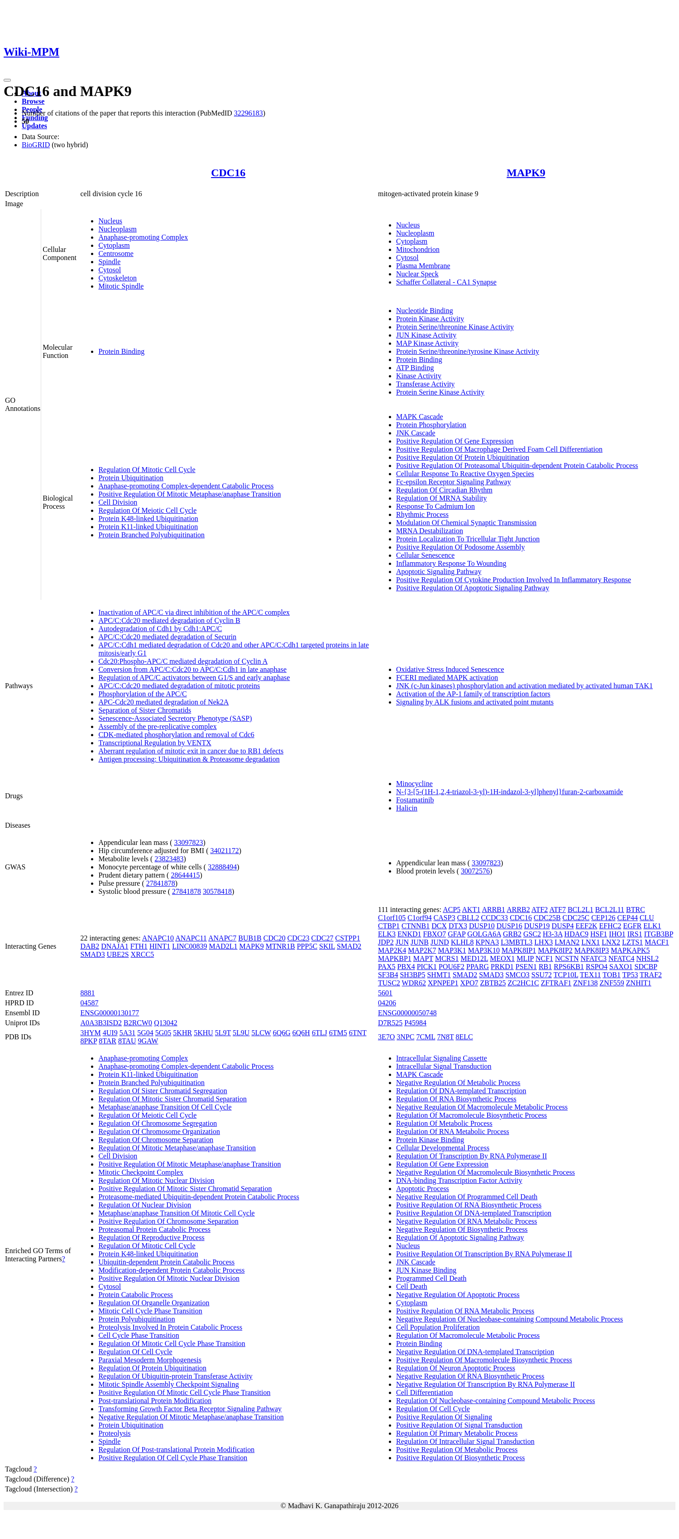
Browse (33, 101)
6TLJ (319, 1033)
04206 (387, 1003)
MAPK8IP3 (591, 950)
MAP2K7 (422, 950)
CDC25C (576, 917)
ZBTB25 (493, 983)
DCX (439, 926)
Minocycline (414, 783)
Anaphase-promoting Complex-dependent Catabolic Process (185, 486)
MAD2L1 (223, 946)
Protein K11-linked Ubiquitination (148, 527)
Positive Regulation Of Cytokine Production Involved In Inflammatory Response (513, 580)
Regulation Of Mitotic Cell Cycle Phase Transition (171, 1343)
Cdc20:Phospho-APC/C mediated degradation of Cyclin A (183, 661)
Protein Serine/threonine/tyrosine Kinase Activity (467, 351)
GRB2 (512, 934)
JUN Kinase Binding (426, 1270)
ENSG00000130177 (109, 1013)
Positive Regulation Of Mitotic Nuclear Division (168, 1278)
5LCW (261, 1033)
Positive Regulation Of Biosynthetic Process (460, 1458)
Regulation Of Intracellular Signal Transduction (465, 1441)
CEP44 (627, 917)
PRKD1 (502, 966)
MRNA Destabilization (429, 531)
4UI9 (110, 1033)
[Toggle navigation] (7, 80)
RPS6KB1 (569, 966)
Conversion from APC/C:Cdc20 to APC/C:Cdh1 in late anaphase (192, 669)
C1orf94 (419, 917)
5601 (385, 993)
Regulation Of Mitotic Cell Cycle (146, 469)
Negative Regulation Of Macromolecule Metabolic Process (482, 1107)
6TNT (358, 1033)
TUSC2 (389, 983)
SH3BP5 (412, 975)
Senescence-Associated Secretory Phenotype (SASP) (175, 718)
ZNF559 (612, 983)
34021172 (224, 850)
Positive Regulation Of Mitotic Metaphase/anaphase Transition (189, 494)
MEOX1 (502, 958)
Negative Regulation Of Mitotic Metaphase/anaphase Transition (190, 1417)
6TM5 (338, 1033)
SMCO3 (517, 975)
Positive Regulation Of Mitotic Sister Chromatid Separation (185, 1188)
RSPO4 (596, 966)
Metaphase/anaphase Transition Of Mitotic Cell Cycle (176, 1213)
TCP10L (566, 975)
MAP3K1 (452, 950)
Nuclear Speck (417, 274)
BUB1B (250, 938)
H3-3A (553, 934)
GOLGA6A (484, 934)
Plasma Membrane (423, 266)
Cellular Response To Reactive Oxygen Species (465, 474)
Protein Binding (121, 351)
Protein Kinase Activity (430, 319)
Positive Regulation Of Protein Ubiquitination (462, 457)
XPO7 (469, 983)
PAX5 (387, 966)
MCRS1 (447, 958)
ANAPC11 (191, 938)
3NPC (405, 1037)
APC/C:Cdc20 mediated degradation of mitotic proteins (179, 686)
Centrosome (115, 253)
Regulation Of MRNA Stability (441, 498)
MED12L (474, 958)
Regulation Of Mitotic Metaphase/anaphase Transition (177, 1148)
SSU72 (541, 975)
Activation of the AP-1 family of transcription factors (473, 694)
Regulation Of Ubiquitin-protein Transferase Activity (175, 1376)
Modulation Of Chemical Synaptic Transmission (466, 522)
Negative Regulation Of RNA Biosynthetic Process (470, 1376)
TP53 (630, 975)
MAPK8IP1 (519, 950)
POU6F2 (451, 966)
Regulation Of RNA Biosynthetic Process (456, 1099)
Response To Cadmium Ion (435, 506)
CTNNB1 (416, 926)
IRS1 (634, 934)
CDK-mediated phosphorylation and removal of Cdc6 (176, 734)
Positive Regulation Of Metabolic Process (456, 1449)
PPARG (477, 966)
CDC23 (298, 938)
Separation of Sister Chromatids (144, 710)
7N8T (445, 1037)
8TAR (107, 1041)
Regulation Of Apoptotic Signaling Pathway (460, 1237)
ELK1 (652, 926)
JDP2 (386, 942)
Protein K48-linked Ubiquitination (148, 518)
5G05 (163, 1033)
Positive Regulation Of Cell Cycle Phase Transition (172, 1458)
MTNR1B (280, 946)
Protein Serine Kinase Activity (440, 392)
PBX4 (406, 966)
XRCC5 (142, 954)
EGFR (632, 926)
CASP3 (444, 917)
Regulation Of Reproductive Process (151, 1237)
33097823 (188, 842)
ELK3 (387, 934)
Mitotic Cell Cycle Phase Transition (150, 1311)
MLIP (525, 958)
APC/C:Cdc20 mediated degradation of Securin (167, 637)
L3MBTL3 (516, 942)
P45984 (415, 1023)
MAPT (423, 958)
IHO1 (617, 934)
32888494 (222, 867)
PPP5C (307, 946)
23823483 (168, 859)
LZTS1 (632, 942)
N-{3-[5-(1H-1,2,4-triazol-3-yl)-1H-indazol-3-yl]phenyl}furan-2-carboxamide (509, 792)
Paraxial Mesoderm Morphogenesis (149, 1360)
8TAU (127, 1041)
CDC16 (228, 173)
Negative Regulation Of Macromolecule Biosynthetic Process (485, 1172)
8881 (87, 993)
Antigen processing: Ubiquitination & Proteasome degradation (188, 759)
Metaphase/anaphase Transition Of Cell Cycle (164, 1107)
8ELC (464, 1037)
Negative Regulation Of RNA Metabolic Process (466, 1221)
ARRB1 (493, 909)
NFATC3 (593, 958)
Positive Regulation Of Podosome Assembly (460, 547)
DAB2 (89, 946)
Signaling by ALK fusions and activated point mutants (475, 702)
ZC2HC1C (523, 983)
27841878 (160, 883)
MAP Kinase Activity (427, 343)
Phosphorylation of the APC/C (142, 694)
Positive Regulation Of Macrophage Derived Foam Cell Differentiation (499, 449)
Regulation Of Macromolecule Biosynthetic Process (471, 1115)
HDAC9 (576, 934)
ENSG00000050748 (407, 1013)
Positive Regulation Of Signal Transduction (459, 1425)
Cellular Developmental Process (442, 1148)
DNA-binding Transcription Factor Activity (459, 1180)
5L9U (241, 1033)
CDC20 (274, 938)
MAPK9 (526, 173)
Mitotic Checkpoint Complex (140, 1172)
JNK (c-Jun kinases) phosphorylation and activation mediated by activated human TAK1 (524, 686)
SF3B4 (388, 975)
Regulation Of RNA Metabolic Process (452, 1131)
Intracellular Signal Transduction (444, 1066)
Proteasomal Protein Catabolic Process (154, 1229)
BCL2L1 (580, 909)
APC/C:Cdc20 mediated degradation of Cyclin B (169, 620)
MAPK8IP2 (555, 950)
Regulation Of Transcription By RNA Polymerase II (471, 1156)
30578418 (217, 891)
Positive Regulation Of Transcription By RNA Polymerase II (484, 1254)
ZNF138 (585, 983)
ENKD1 (409, 934)
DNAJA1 (114, 946)
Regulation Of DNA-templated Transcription (461, 1091)
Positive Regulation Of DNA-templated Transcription (473, 1213)
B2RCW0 (138, 1023)
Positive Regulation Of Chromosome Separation (168, 1221)
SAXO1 (621, 966)
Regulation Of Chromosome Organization (159, 1131)
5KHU (203, 1033)
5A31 (128, 1033)
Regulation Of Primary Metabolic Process (456, 1433)
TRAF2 (651, 975)
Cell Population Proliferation (438, 1327)
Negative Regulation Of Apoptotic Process (458, 1294)
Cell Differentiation (424, 1392)
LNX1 (590, 942)
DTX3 (458, 926)
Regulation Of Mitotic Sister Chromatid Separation (172, 1099)
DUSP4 (563, 926)
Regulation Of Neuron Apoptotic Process (455, 1368)
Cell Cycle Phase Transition (138, 1335)
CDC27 (322, 938)
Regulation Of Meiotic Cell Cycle (147, 510)
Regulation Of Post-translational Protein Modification (176, 1449)
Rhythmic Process (422, 514)
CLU (647, 917)
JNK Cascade (415, 433)
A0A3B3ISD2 (101, 1023)
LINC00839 (189, 946)
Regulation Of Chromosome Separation (155, 1139)
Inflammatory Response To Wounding (451, 563)
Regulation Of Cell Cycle (135, 1352)
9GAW (148, 1041)
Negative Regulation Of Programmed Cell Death (466, 1197)
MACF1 (657, 942)
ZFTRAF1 (556, 983)
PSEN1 (526, 966)
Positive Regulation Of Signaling (444, 1417)
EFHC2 (610, 926)
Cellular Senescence (425, 555)
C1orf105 (392, 917)
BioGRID (36, 145)
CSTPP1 (347, 938)
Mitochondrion (418, 249)
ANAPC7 (222, 938)
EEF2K (587, 926)
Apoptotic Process (422, 1188)
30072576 (475, 871)
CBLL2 (468, 917)
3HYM (90, 1033)
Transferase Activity (425, 384)
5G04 (145, 1033)
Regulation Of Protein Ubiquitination (152, 1368)
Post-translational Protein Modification (154, 1400)
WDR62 (414, 983)
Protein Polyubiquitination (136, 1319)
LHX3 (543, 942)
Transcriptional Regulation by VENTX (154, 743)
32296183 (248, 113)
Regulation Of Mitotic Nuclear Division (156, 1180)
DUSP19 (537, 926)
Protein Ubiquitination (130, 478)
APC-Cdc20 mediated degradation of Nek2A (163, 702)
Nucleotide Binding (424, 310)
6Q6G (282, 1033)
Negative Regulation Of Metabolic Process (458, 1082)
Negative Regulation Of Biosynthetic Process (462, 1229)
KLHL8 (462, 942)
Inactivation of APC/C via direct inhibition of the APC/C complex (194, 612)
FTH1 (139, 946)
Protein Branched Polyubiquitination (151, 535)
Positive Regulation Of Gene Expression (455, 441)
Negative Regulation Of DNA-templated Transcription (475, 1352)
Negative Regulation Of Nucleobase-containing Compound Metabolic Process (509, 1319)
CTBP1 (389, 926)
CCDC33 (494, 917)
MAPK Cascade (419, 416)
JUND (439, 942)
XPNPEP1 (443, 983)
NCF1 (544, 958)
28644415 (185, 875)
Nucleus (110, 221)
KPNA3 (487, 942)
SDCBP (646, 966)
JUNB (420, 942)
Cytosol (109, 270)
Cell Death (411, 1286)
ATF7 (557, 909)
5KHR (182, 1033)
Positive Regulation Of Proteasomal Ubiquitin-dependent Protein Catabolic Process (517, 465)
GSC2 (532, 934)
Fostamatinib (415, 800)
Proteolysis (114, 1433)
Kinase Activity (418, 376)
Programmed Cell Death (431, 1278)
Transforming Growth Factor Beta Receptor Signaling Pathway (190, 1409)
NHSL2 (647, 958)
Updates (34, 126)
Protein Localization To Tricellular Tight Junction (468, 539)
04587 (89, 1003)
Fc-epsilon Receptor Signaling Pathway (453, 482)
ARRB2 (518, 909)
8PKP (88, 1041)
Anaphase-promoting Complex (143, 237)
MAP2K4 (392, 950)
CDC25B (547, 917)
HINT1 (159, 946)
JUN (402, 942)
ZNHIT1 (638, 983)
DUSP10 (482, 926)
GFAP (456, 934)
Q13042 (165, 1023)
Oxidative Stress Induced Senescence (450, 669)
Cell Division (117, 502)
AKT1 (471, 909)
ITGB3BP (658, 934)
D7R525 (390, 1023)
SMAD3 (92, 954)
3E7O (386, 1037)
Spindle (109, 261)
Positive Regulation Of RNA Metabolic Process (465, 1311)
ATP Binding (415, 367)
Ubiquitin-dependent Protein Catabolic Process (166, 1262)
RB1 (545, 966)
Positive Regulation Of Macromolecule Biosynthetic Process (484, 1360)
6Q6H (301, 1033)
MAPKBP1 (394, 958)
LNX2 (611, 942)
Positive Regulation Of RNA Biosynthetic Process (468, 1205)
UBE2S (118, 954)
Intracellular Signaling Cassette (441, 1058)
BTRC (635, 909)
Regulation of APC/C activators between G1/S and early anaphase (194, 677)
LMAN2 (567, 942)
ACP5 (451, 909)
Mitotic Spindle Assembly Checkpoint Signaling (168, 1384)
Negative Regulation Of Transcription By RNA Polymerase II (485, 1384)
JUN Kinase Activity (426, 335)
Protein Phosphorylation (431, 425)
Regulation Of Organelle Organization (153, 1303)
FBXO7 (434, 934)
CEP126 (603, 917)
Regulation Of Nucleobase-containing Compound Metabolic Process (495, 1400)
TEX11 (590, 975)
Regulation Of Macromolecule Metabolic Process (468, 1335)
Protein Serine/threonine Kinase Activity (455, 327)
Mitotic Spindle (120, 286)
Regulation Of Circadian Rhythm (444, 490)
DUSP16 (509, 926)
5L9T (223, 1033)
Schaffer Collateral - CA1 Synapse (446, 282)
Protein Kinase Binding (430, 1139)
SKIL (327, 946)
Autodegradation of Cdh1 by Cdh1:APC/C (160, 628)
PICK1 (427, 966)
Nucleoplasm (117, 229)
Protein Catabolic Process (135, 1294)
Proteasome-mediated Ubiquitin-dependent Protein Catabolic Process (198, 1197)
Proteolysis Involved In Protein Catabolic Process (170, 1327)
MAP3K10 (484, 950)
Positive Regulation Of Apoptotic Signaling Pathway (472, 588)
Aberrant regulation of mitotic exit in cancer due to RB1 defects (190, 751)
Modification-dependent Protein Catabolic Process (171, 1270)
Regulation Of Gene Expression (442, 1164)
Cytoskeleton (117, 278)
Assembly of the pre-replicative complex (157, 726)
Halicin (406, 808)
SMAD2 (349, 946)
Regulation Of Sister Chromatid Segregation (162, 1091)
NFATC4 (621, 958)
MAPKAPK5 (630, 950)
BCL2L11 (609, 909)
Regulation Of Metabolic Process (444, 1123)
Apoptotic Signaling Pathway (438, 571)
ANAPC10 (158, 938)
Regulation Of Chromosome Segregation (157, 1123)
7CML (425, 1037)
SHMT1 (438, 975)
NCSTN (567, 958)
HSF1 (598, 934)
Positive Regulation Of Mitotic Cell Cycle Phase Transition (184, 1392)
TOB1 (611, 975)
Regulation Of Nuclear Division (144, 1205)
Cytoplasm (113, 245)
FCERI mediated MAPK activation (447, 677)
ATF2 (539, 909)
